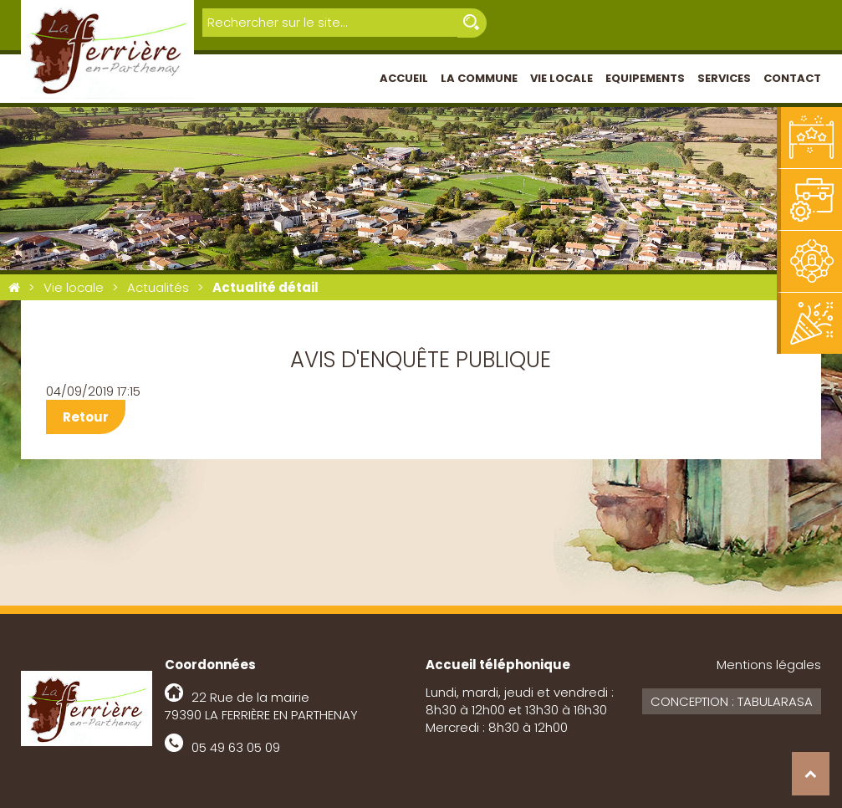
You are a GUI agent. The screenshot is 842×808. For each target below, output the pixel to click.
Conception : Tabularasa (732, 701)
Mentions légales (769, 664)
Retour (86, 417)
